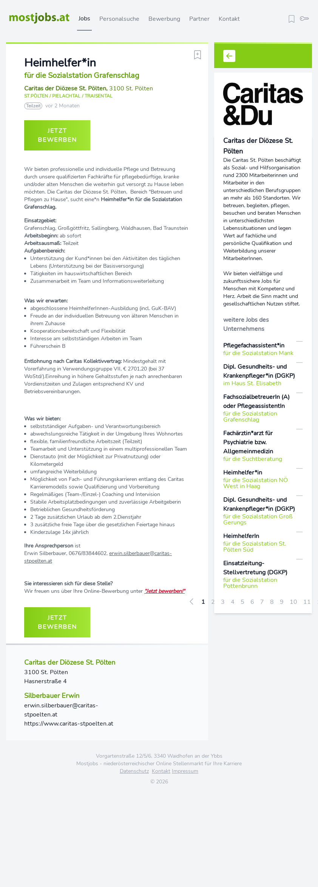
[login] (304, 18)
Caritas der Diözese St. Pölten (65, 88)
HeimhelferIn (241, 536)
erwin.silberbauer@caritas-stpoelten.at (61, 710)
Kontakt (229, 19)
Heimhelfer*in (242, 472)
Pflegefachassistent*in (253, 345)
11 (307, 602)
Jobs (84, 18)
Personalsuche (119, 19)
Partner (199, 19)
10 (293, 602)
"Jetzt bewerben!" (164, 591)
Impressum (185, 771)
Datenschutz (134, 771)
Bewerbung (164, 19)
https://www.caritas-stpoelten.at (68, 724)
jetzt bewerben (57, 135)
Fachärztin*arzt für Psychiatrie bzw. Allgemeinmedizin (248, 442)
